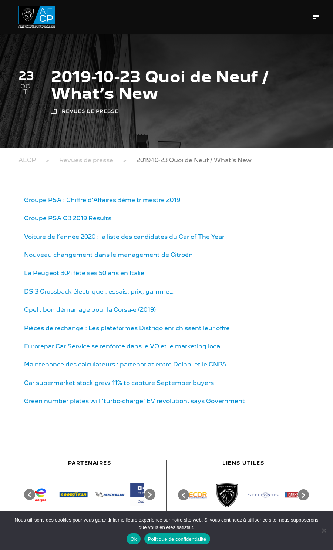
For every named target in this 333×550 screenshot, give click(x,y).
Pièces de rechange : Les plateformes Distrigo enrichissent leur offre (127, 328)
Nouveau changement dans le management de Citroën (108, 254)
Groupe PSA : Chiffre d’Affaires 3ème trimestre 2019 (102, 200)
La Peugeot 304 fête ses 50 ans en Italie (84, 272)
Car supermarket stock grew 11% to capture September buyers (119, 382)
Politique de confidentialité (177, 539)
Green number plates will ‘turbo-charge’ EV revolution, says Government (134, 401)
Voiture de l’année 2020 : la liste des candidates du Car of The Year (124, 236)
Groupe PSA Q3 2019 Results (67, 218)
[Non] (323, 530)
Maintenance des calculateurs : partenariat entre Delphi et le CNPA (125, 364)
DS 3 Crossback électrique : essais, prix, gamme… (99, 291)
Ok (133, 539)
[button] (29, 494)
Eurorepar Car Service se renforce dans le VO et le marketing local (123, 346)
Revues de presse (90, 111)
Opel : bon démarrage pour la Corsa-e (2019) (90, 309)
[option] (53, 494)
